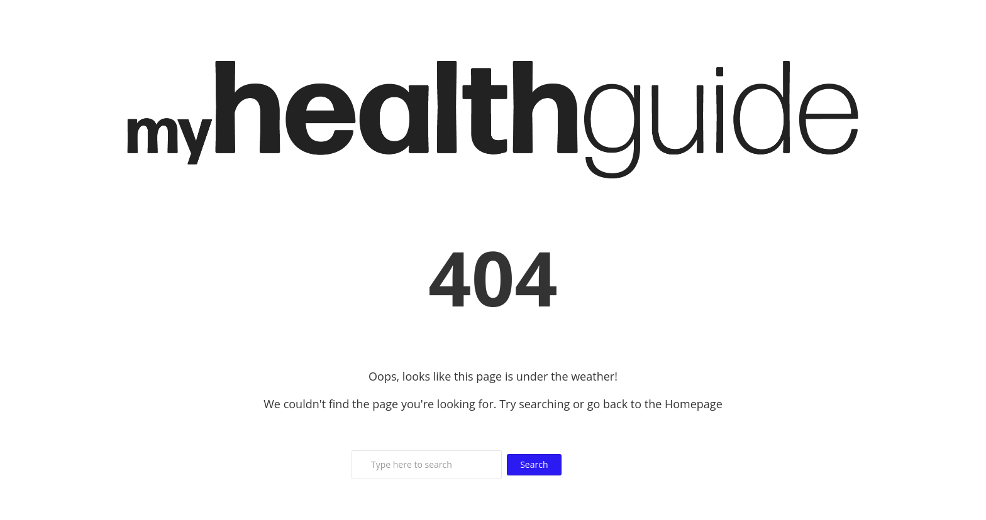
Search (534, 464)
